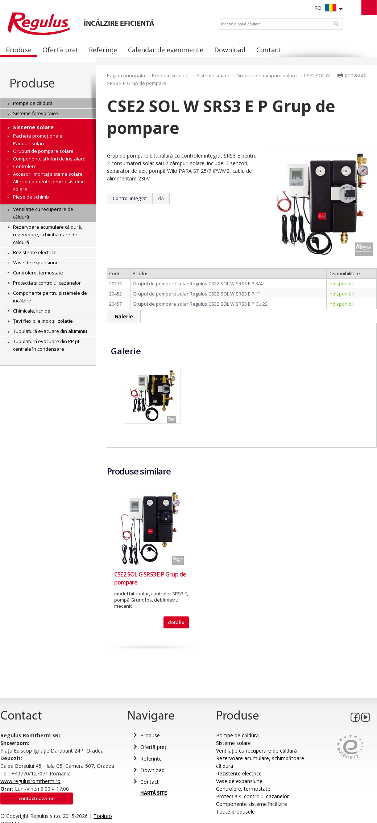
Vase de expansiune (239, 781)
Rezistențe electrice (239, 773)
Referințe (151, 758)
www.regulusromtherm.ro (30, 781)
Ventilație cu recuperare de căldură (256, 750)
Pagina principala (126, 75)
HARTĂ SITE (153, 793)
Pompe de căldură (237, 735)
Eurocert (350, 746)
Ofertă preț (153, 746)
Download (152, 770)
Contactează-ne (36, 798)
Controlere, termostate (243, 788)
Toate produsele (235, 811)
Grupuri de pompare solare (266, 75)
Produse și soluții (171, 75)
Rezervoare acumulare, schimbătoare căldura (260, 762)
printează (355, 75)
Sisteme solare (212, 75)
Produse (32, 83)
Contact (149, 781)
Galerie (124, 316)
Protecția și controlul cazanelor (252, 796)
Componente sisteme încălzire (251, 803)
